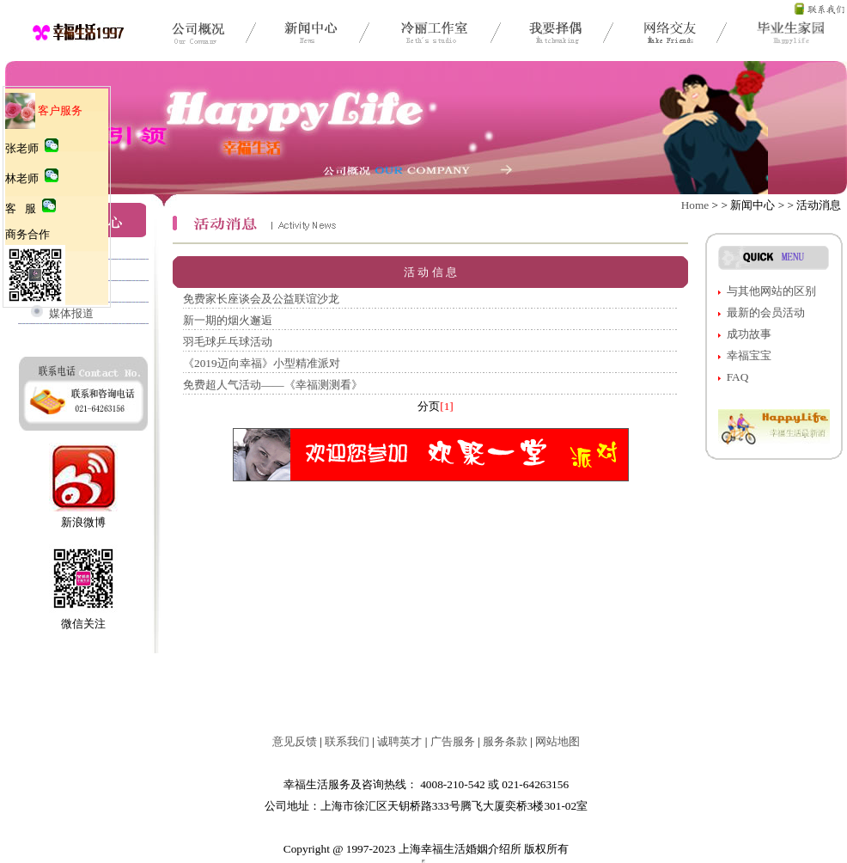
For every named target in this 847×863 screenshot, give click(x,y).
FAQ (738, 376)
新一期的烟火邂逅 (227, 320)
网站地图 (557, 741)
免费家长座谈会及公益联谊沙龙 (261, 298)
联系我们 (347, 741)
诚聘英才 (399, 741)
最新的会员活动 (766, 312)
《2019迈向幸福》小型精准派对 (261, 363)
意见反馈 (294, 741)
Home (695, 205)
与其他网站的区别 (771, 291)
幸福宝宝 (749, 355)
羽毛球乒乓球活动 (227, 341)
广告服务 (452, 741)
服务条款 (505, 741)
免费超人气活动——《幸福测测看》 (273, 384)
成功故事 (749, 333)
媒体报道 (71, 313)
